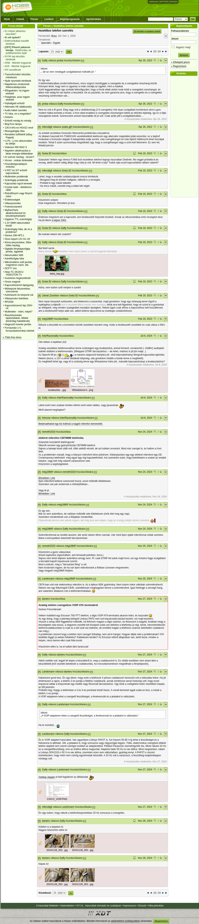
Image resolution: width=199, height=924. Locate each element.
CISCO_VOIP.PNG (57, 799)
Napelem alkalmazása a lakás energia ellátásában (19, 152)
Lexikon (48, 19)
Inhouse (46, 417)
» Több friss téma (12, 337)
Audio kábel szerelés (16, 110)
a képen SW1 (59, 220)
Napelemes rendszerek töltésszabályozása (17, 85)
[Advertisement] (185, 136)
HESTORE (163, 2)
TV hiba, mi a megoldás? (18, 113)
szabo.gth (67, 127)
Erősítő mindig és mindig (18, 120)
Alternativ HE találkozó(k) (18, 106)
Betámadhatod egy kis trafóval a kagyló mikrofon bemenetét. (70, 423)
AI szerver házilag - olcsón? (19, 157)
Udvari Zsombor (50, 295)
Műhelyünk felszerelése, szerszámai (18, 290)
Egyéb (56, 43)
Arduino (9, 117)
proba (60, 60)
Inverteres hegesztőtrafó (18, 278)
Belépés (184, 55)
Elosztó (142, 905)
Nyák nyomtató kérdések (18, 80)
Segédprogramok (70, 19)
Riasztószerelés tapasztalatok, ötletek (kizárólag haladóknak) (17, 318)
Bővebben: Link (46, 478)
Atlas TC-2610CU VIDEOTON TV (14, 273)
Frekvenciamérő (13, 206)
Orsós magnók (12, 281)
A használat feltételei (47, 905)
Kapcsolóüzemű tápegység (19, 285)
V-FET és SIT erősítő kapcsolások (16, 172)
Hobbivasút (153, 2)
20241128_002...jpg (57, 850)
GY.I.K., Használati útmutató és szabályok (98, 905)
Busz (54, 36)
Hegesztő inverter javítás (18, 324)
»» (71, 893)
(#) (39, 60)
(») (82, 60)
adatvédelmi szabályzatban (125, 921)
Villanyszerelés (13, 203)
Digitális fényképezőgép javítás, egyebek (17, 250)
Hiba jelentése (156, 905)
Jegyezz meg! (184, 46)
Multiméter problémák (16, 176)
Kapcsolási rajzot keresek (18, 183)
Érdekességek (12, 199)
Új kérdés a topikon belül (147, 31)
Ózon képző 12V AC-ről (17, 239)
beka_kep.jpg (57, 273)
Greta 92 (46, 153)
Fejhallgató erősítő (15, 103)
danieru (46, 598)
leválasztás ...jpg (57, 390)
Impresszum (129, 905)
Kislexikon (173, 2)
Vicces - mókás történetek (18, 160)
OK (193, 19)
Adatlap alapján (46, 777)
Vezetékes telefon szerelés (55, 30)
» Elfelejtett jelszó (180, 62)
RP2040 (9, 301)
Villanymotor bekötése (16, 298)
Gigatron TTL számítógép (18, 219)
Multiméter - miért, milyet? (18, 311)
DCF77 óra (11, 268)
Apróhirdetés (93, 19)
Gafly (45, 60)
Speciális (46, 43)
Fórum (34, 19)
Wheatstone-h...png (82, 390)
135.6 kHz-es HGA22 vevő (19, 127)
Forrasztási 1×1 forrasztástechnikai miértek (19, 329)
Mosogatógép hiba (15, 131)
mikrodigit (47, 127)
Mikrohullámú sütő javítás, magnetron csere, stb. (19, 263)
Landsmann (48, 578)
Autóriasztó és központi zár (19, 295)
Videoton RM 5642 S (16, 147)
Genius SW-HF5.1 (14, 235)
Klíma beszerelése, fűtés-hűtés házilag (18, 244)
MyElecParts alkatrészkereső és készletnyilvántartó (15, 213)
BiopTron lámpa (13, 124)
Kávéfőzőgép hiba (14, 258)
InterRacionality (50, 335)
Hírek (7, 19)
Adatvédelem (67, 905)
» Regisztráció (178, 66)
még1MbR (47, 318)
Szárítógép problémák (16, 180)
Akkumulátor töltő (14, 255)
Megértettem (161, 921)
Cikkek (20, 19)
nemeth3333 (48, 431)
